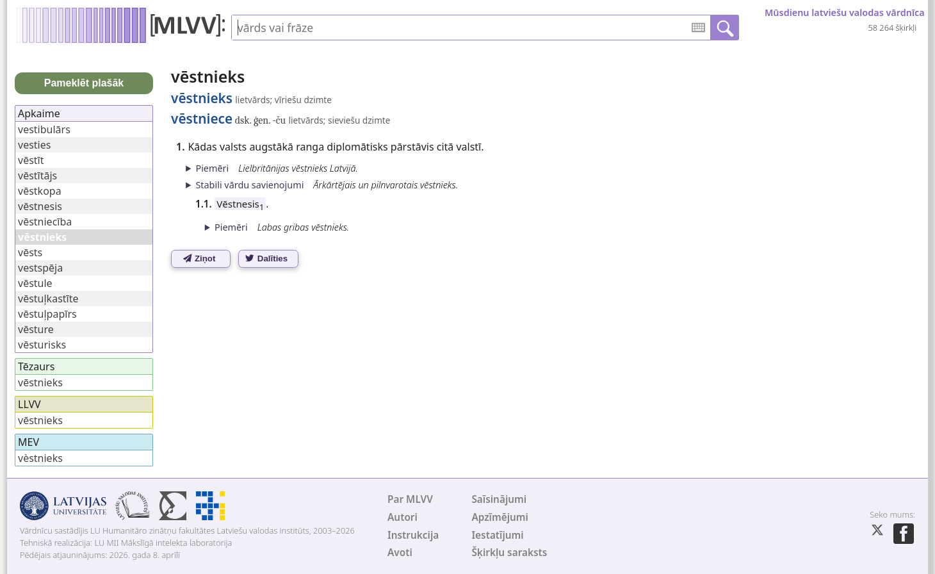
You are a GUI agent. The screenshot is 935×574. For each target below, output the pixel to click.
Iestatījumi (497, 535)
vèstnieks (40, 458)
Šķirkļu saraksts (509, 552)
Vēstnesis (240, 203)
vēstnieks (40, 382)
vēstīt (31, 160)
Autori (402, 517)
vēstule (35, 283)
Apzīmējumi (499, 517)
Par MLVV (410, 499)
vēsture (36, 329)
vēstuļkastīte (48, 298)
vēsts (30, 252)
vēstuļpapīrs (47, 314)
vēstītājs (37, 175)
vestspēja (40, 268)
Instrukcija (413, 535)
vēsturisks (42, 345)
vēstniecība (45, 222)
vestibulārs (44, 129)
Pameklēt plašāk (84, 83)
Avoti (399, 552)
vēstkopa (39, 191)
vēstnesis (40, 206)
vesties (34, 145)
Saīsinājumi (498, 499)
